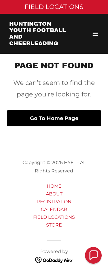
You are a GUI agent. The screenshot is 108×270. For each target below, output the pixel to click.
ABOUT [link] (54, 194)
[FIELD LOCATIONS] (54, 7)
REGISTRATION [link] (54, 201)
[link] (40, 43)
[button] (95, 33)
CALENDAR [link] (54, 209)
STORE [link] (54, 225)
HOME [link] (54, 186)
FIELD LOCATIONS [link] (54, 217)
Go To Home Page (54, 118)
